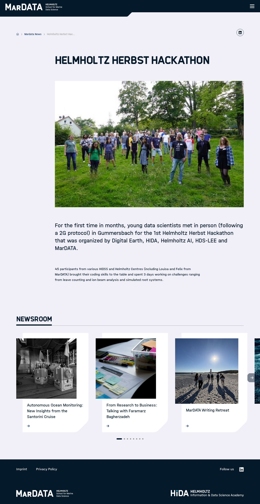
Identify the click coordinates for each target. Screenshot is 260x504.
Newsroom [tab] (34, 319)
